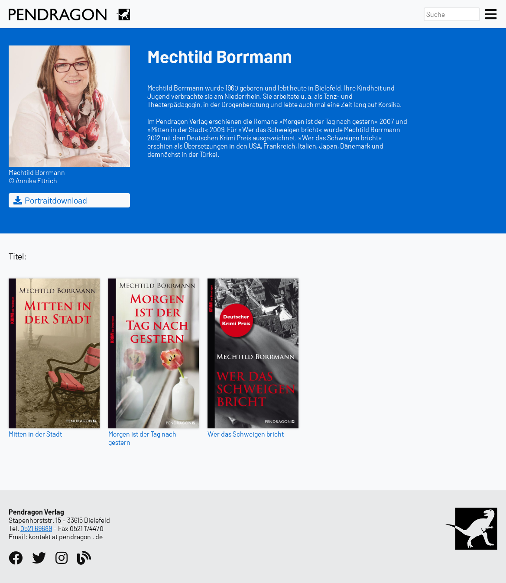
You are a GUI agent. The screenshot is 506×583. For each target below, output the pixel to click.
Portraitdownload (49, 200)
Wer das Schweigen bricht (246, 434)
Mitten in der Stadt (35, 434)
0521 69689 (36, 528)
